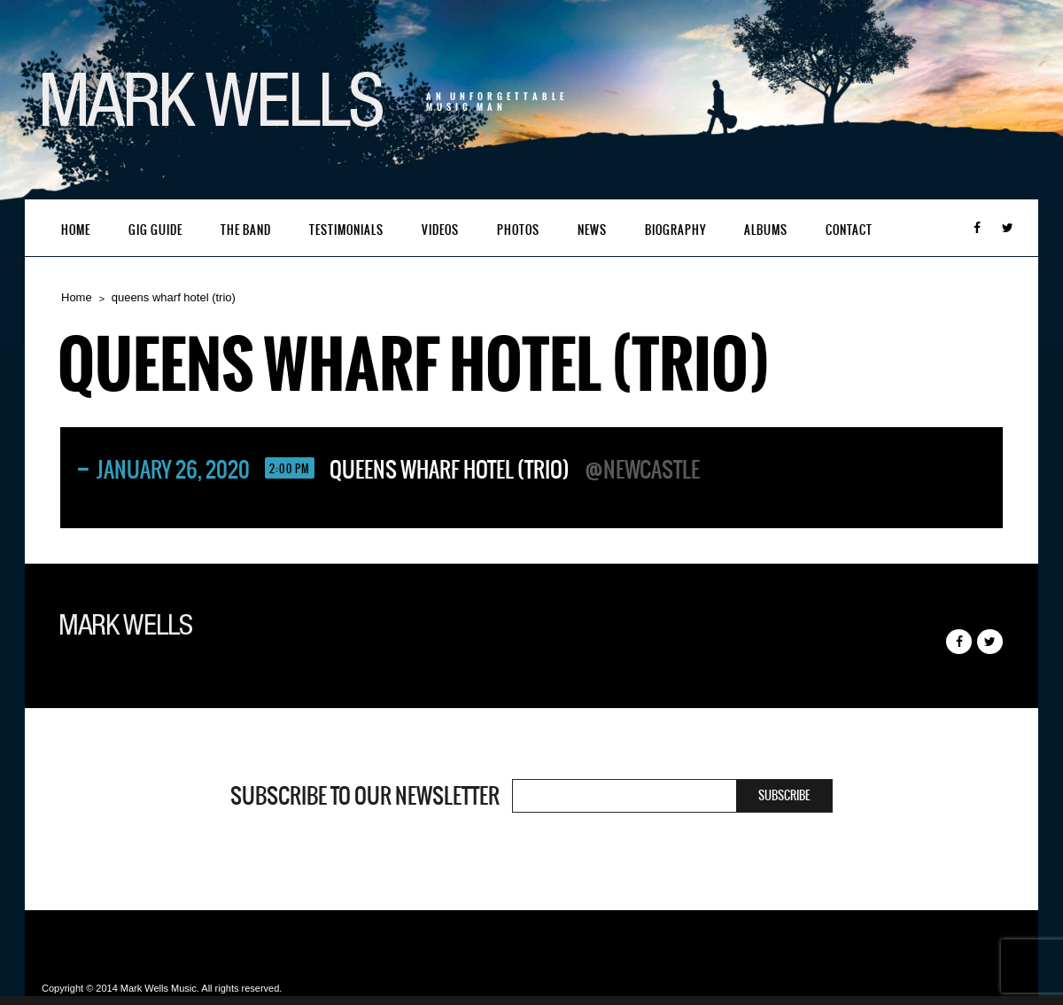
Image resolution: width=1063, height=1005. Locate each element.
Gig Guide (155, 230)
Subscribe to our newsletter (365, 795)
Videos (440, 230)
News (592, 230)
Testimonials (346, 230)
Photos (518, 230)
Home (75, 230)
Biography (675, 230)
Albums (766, 230)
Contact (849, 230)
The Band (246, 230)
